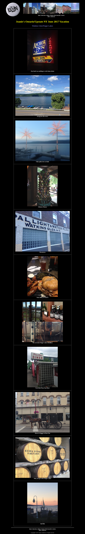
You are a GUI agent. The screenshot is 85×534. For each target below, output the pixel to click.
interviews (43, 15)
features (52, 15)
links (49, 16)
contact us (53, 16)
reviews (63, 15)
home (39, 15)
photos (48, 15)
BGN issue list (57, 15)
